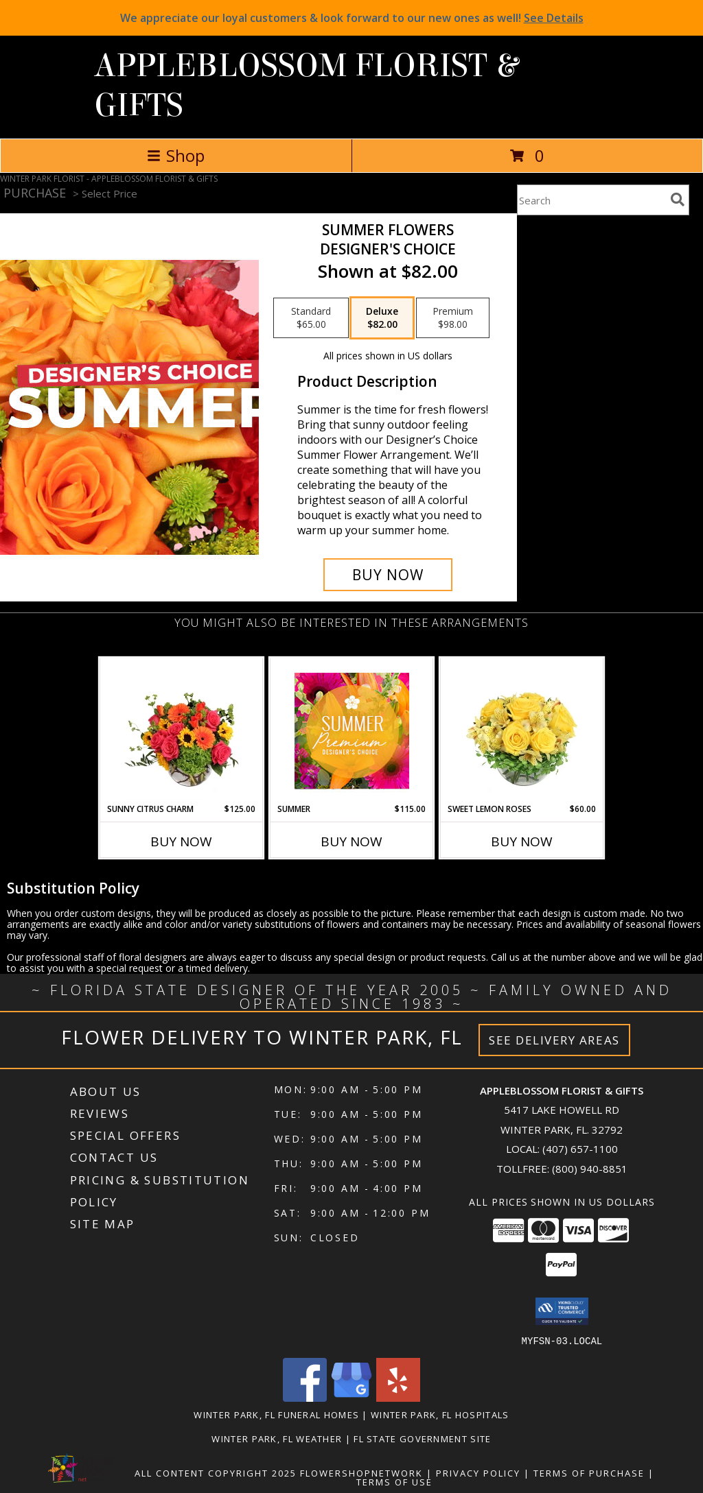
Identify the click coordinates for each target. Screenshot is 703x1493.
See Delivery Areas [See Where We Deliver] (554, 1040)
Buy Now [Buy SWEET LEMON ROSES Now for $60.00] (522, 841)
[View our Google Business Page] (351, 1397)
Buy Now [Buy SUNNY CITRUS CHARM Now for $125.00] (181, 841)
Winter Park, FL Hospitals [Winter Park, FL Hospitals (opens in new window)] (440, 1414)
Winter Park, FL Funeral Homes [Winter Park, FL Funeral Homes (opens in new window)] (276, 1414)
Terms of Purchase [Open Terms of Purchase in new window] (589, 1472)
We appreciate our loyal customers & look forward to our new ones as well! (352, 17)
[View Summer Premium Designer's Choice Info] (352, 730)
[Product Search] (591, 200)
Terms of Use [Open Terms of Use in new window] (394, 1481)
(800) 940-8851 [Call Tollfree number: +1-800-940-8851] (589, 1168)
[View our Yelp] (398, 1397)
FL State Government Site (422, 1438)
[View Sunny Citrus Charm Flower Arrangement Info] (181, 730)
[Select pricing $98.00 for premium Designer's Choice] (453, 318)
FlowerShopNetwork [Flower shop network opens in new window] (361, 1472)
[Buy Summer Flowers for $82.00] (387, 574)
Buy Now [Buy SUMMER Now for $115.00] (351, 841)
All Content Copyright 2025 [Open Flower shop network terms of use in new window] (216, 1472)
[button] (561, 1311)
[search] (678, 199)
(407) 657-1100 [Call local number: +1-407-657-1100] (580, 1149)
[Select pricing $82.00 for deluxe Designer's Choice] (382, 318)
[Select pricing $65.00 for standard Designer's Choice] (311, 318)
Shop (176, 155)
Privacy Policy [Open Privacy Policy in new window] (478, 1472)
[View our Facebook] (305, 1397)
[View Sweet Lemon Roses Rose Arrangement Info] (522, 730)
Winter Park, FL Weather (276, 1438)
